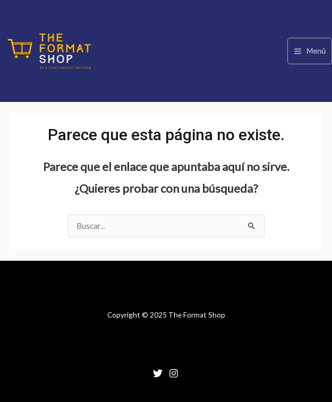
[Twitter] (158, 373)
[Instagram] (173, 373)
